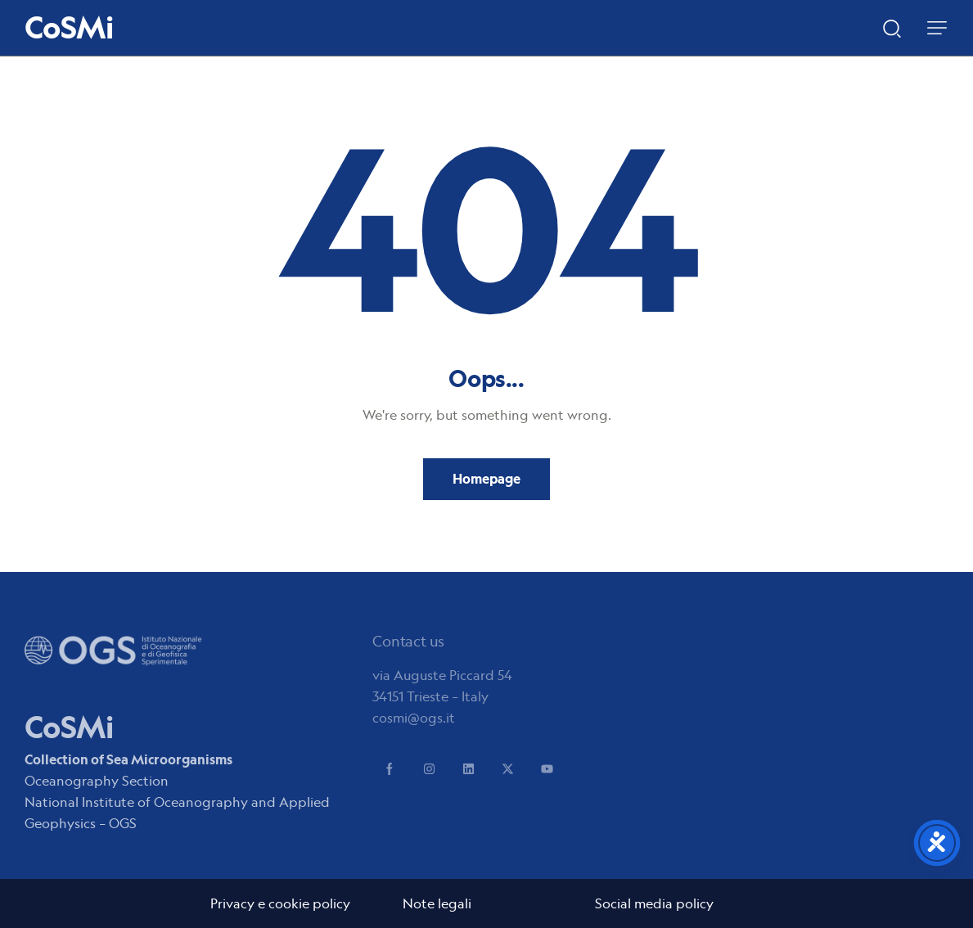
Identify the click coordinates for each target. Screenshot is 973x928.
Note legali (437, 903)
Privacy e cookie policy (280, 903)
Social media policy (654, 903)
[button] (937, 27)
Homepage (486, 479)
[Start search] (892, 27)
